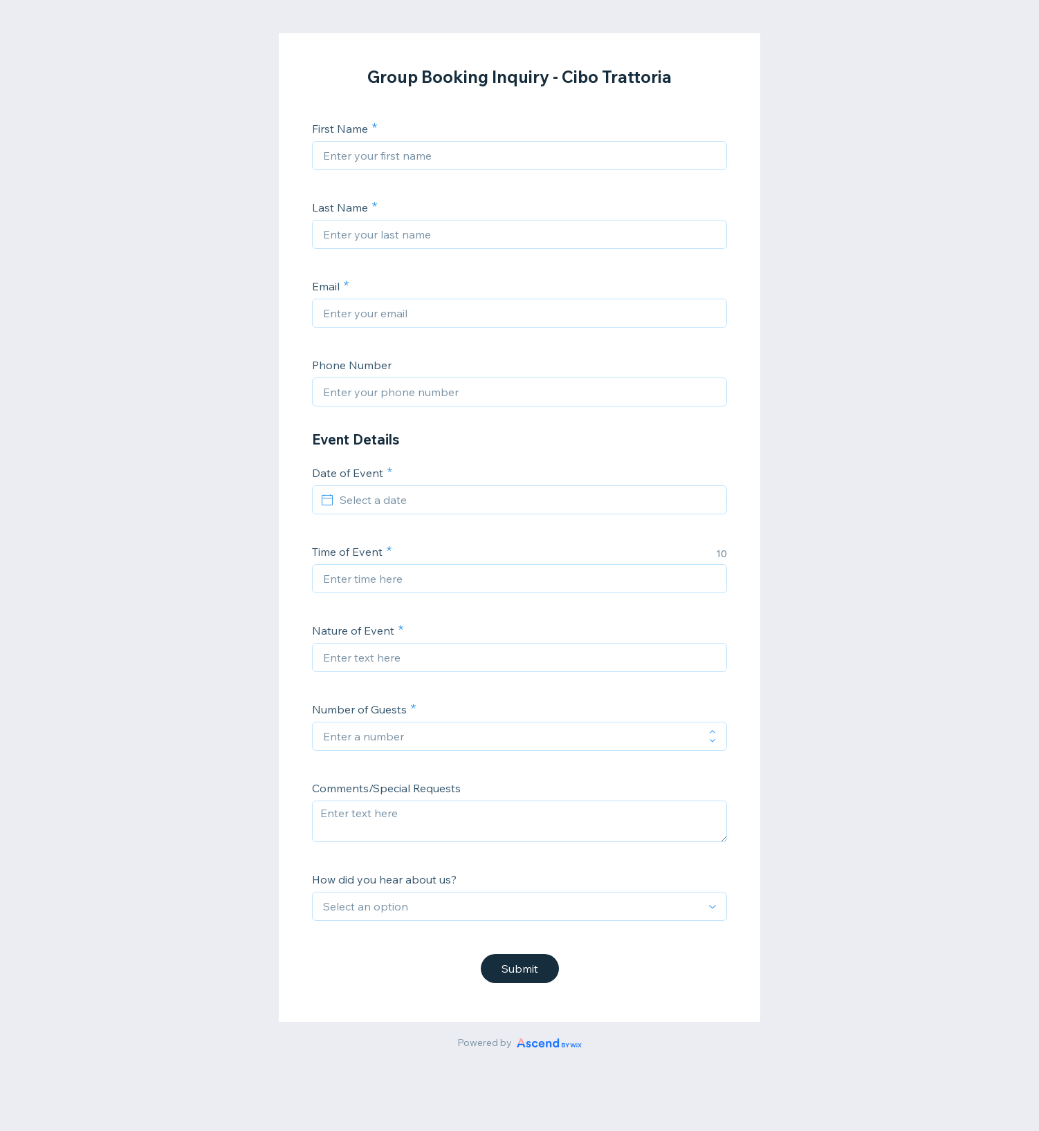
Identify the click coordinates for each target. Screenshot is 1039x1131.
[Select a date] (527, 500)
